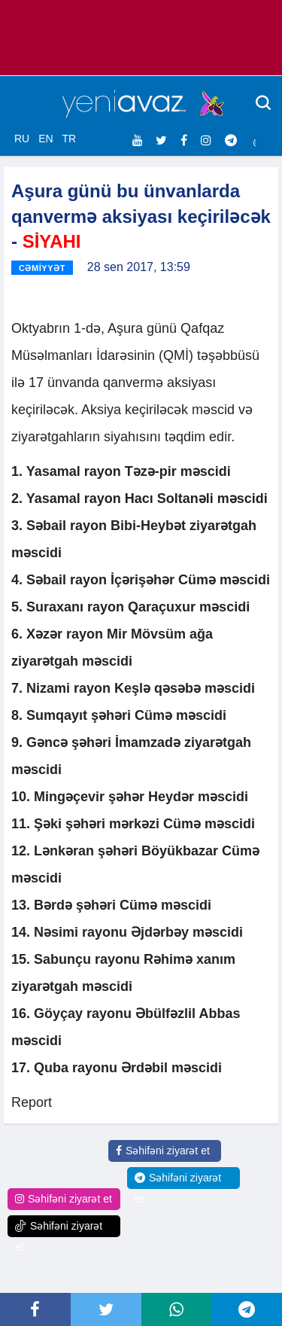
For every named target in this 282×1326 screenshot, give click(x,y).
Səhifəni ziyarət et (163, 1151)
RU (21, 139)
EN (45, 139)
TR (69, 139)
